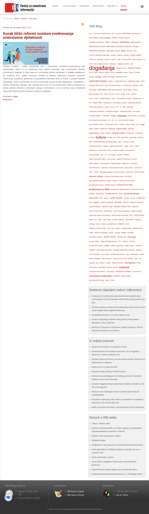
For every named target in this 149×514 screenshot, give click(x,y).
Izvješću (71, 72)
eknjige (91, 77)
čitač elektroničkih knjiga (96, 280)
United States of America (104, 250)
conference (92, 59)
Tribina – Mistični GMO (101, 424)
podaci (109, 180)
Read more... (8, 100)
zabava (108, 263)
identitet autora (137, 98)
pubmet (133, 198)
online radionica (94, 163)
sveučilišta (130, 232)
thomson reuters (94, 241)
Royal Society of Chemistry (120, 215)
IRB (123, 107)
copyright (100, 59)
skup (112, 228)
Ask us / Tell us (122, 495)
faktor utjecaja (127, 90)
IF (143, 98)
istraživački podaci (126, 111)
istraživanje (129, 107)
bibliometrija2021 (136, 42)
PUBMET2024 (140, 198)
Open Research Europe (116, 167)
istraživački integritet (112, 111)
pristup (121, 193)
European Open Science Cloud (98, 85)
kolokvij (108, 133)
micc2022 (126, 142)
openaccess (125, 163)
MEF (90, 142)
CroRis (113, 59)
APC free (118, 33)
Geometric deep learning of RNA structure (109, 372)
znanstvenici (110, 271)
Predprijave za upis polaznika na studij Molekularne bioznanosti (117, 445)
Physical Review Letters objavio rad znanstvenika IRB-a (114, 470)
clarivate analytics (135, 55)
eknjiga (137, 72)
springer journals (126, 228)
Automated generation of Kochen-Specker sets (111, 315)
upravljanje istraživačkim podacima (123, 250)
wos (97, 263)
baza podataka (93, 38)
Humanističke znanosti (123, 98)
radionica (126, 202)
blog (123, 51)
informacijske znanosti (119, 103)
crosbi (118, 59)
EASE (91, 72)
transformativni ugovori (96, 245)
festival (135, 90)
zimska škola (93, 267)
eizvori (126, 72)
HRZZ (113, 98)
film (101, 94)
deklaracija (112, 64)
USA (90, 254)
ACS (90, 33)
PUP (90, 202)
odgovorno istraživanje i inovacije (127, 159)
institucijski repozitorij (134, 103)
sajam (100, 219)
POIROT (115, 180)
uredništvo (139, 250)
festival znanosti (94, 94)
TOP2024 (125, 241)
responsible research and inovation (99, 215)
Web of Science (107, 258)
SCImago (92, 224)
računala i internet (120, 206)
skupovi (117, 228)
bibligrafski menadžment (96, 42)
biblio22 (107, 42)
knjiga (142, 124)
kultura (101, 137)
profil (101, 198)
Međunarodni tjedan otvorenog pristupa (105, 142)
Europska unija (126, 85)
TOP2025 (132, 241)
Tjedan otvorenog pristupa (108, 241)
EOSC (143, 81)
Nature (131, 146)
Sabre (91, 219)
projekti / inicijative (116, 198)
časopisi (117, 276)
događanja (102, 68)
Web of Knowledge (95, 258)
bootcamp (129, 51)
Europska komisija (115, 85)
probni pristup (93, 198)
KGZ (137, 124)
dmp (132, 64)
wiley (136, 258)
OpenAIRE (133, 163)
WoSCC (102, 263)
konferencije (139, 133)
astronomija (126, 33)
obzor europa (111, 159)
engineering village (134, 81)
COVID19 (107, 59)
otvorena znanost (106, 172)
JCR (112, 120)
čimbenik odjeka (126, 276)
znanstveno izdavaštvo (101, 276)
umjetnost (138, 245)
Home (17, 19)
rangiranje (140, 202)
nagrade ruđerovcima (116, 146)
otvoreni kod (129, 172)
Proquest (126, 198)
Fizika (106, 94)
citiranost (119, 55)
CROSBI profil (126, 59)
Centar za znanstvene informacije (99, 55)
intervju (113, 107)
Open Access (116, 163)
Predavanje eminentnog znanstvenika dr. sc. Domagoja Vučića (117, 474)
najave (126, 146)
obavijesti (126, 155)
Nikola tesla (102, 150)
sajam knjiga (107, 219)
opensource (138, 167)
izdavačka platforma (95, 115)
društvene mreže (121, 68)
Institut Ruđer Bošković (96, 107)
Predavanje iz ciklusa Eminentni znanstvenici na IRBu (127, 189)
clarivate (126, 55)
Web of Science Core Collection (123, 258)
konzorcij (91, 137)
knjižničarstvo (94, 133)
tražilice (106, 245)
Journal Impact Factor (111, 124)
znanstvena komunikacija (97, 271)
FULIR (117, 94)
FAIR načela (93, 90)
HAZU (128, 94)
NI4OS (137, 146)
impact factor (97, 103)
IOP (117, 107)
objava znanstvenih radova (97, 159)
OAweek (119, 155)
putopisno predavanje (106, 202)
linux (114, 137)
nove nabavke (129, 150)
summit (111, 232)
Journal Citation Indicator (126, 120)
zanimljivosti (129, 263)
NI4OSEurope (93, 150)
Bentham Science (124, 38)
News (15, 96)
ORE (90, 172)
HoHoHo (134, 94)
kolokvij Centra (118, 133)
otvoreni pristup (96, 176)
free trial (111, 94)
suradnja (117, 232)
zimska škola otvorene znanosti (108, 267)
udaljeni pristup (129, 245)
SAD (95, 219)
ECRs (113, 72)
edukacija (119, 72)
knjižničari (131, 128)
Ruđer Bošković (139, 215)
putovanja (118, 202)
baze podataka (105, 38)
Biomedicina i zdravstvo (97, 51)
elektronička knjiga (109, 77)
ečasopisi (135, 85)
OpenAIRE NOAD (94, 167)
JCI (109, 120)
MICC (120, 142)
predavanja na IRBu (99, 189)
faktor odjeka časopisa (115, 90)
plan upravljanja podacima (97, 180)
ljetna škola (124, 137)
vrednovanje (134, 254)
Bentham (114, 38)
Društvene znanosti (134, 68)
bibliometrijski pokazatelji (97, 46)
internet (107, 107)
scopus (103, 224)
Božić (135, 51)
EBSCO (107, 72)
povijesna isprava (110, 185)
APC (112, 33)
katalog (122, 124)
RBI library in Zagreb (75, 491)
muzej (132, 142)
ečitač (141, 85)
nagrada (105, 146)
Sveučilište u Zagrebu (95, 237)
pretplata (92, 193)
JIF (116, 120)
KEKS (127, 124)
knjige (91, 128)
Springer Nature (138, 228)
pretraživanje (100, 193)
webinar (141, 254)
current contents (137, 59)
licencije (109, 137)
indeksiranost (107, 103)
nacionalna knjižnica (95, 146)
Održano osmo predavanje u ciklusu (106, 436)
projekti (106, 198)
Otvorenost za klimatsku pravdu (114, 176)
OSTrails (96, 172)
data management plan (101, 64)
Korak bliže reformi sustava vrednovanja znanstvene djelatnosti (38, 35)
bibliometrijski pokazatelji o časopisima (118, 46)
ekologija (98, 77)
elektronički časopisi (98, 81)
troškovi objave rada (117, 245)
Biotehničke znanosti (113, 51)
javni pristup (141, 115)
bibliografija (114, 42)
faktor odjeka (102, 90)
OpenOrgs (104, 167)
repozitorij (135, 206)
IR (120, 107)
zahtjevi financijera (117, 263)
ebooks (101, 72)
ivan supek (136, 111)
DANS (91, 64)
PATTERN (128, 176)
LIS (118, 137)
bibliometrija (124, 42)
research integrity (136, 211)
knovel (103, 133)
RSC (131, 215)
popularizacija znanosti (96, 185)
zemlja (138, 263)
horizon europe (93, 98)
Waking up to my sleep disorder (104, 367)
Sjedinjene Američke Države (97, 228)
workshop (92, 263)
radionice (133, 202)
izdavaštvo (106, 115)
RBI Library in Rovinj (75, 495)
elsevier (110, 81)
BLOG (24, 19)
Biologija (135, 46)
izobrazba (122, 116)
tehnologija (132, 237)
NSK (101, 155)
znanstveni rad (136, 271)
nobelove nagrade (118, 150)
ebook (96, 72)
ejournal (131, 72)
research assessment (95, 211)
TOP (119, 241)
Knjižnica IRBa (121, 129)
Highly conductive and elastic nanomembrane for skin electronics (118, 407)
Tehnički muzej (121, 237)
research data (108, 211)
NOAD (109, 150)
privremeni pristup (131, 194)
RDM (129, 206)
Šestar (112, 280)
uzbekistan (96, 254)
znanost (124, 267)
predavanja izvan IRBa (125, 185)
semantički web (112, 224)
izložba (113, 116)
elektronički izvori (121, 77)
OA (106, 155)
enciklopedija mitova (120, 81)
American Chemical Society (101, 33)
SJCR (127, 224)
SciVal (98, 224)
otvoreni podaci (139, 172)
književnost (103, 128)
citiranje (113, 55)
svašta (123, 232)
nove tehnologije (94, 155)
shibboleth (121, 224)
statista (91, 232)
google (123, 94)
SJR (108, 228)
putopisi (96, 202)
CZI (144, 59)
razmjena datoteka (95, 206)
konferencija (130, 133)
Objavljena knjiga (98, 440)
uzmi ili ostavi (105, 254)
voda (127, 254)
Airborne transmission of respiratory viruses (109, 347)
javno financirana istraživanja (98, 120)
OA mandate (112, 155)
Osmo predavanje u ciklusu (103, 457)
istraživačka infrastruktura (97, 111)
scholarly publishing (118, 219)
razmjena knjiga (107, 206)
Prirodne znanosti (111, 193)
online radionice (105, 163)
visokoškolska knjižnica (117, 254)
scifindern (138, 219)
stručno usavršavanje (101, 232)
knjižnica (111, 129)
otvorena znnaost (119, 172)
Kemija (133, 124)
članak (107, 280)
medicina (140, 137)
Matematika (133, 137)
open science (129, 167)
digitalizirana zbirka (123, 64)
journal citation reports (96, 124)
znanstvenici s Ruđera (123, 271)
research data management (121, 211)
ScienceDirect (129, 219)
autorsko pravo (136, 33)
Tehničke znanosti (110, 237)
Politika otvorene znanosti (127, 180)
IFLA (90, 103)
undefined (92, 250)
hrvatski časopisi (105, 98)
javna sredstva (132, 115)
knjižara (96, 128)
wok (140, 258)
